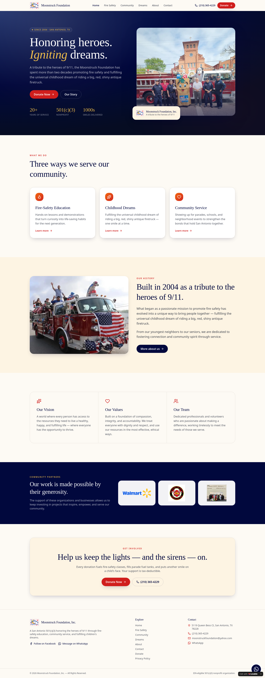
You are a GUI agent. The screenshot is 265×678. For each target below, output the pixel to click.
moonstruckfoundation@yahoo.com (210, 638)
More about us (152, 349)
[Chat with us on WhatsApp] (256, 669)
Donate (226, 5)
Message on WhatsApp (73, 643)
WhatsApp (195, 643)
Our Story (71, 94)
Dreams (142, 5)
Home (95, 5)
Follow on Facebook (43, 643)
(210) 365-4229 (205, 5)
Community (127, 5)
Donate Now (44, 94)
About (155, 5)
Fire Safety (110, 5)
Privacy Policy (142, 658)
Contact (168, 5)
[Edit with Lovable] (248, 674)
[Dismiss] (261, 674)
